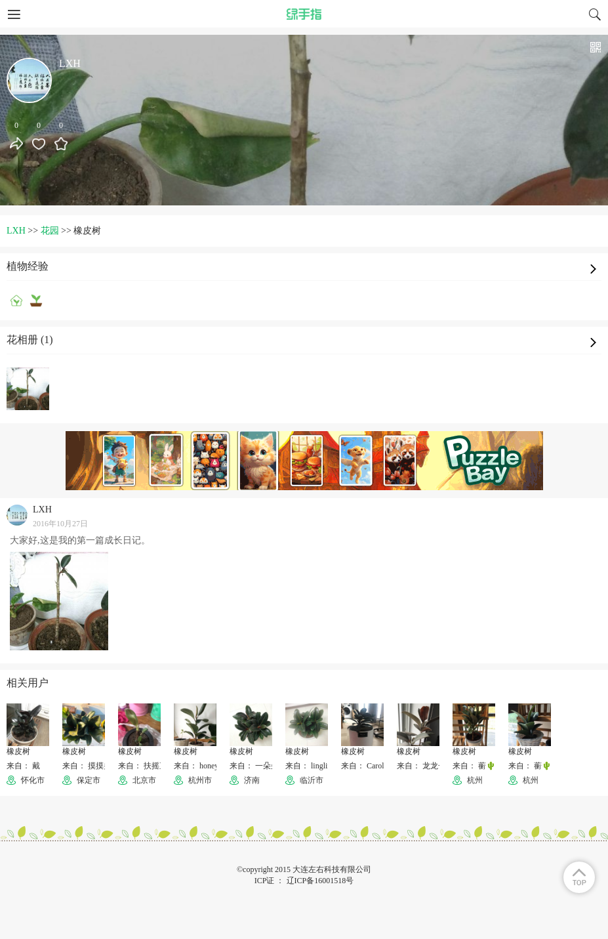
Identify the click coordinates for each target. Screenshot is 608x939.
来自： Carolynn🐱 (373, 765)
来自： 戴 (23, 765)
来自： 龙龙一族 (425, 765)
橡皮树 (18, 751)
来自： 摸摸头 (86, 765)
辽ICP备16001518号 (320, 880)
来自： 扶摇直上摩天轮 (158, 765)
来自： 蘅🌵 (474, 765)
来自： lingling (310, 765)
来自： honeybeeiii (205, 765)
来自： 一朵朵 (254, 765)
